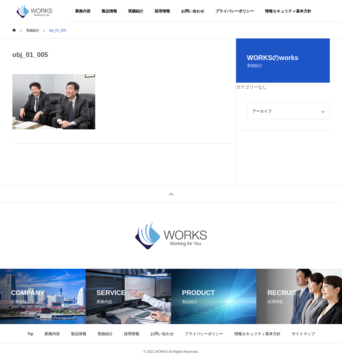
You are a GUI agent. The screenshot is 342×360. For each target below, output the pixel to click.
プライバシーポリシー (234, 11)
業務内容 (83, 11)
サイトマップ (303, 334)
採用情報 (162, 11)
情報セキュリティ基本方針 (288, 11)
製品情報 (109, 11)
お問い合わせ (192, 11)
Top (30, 334)
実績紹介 (136, 11)
